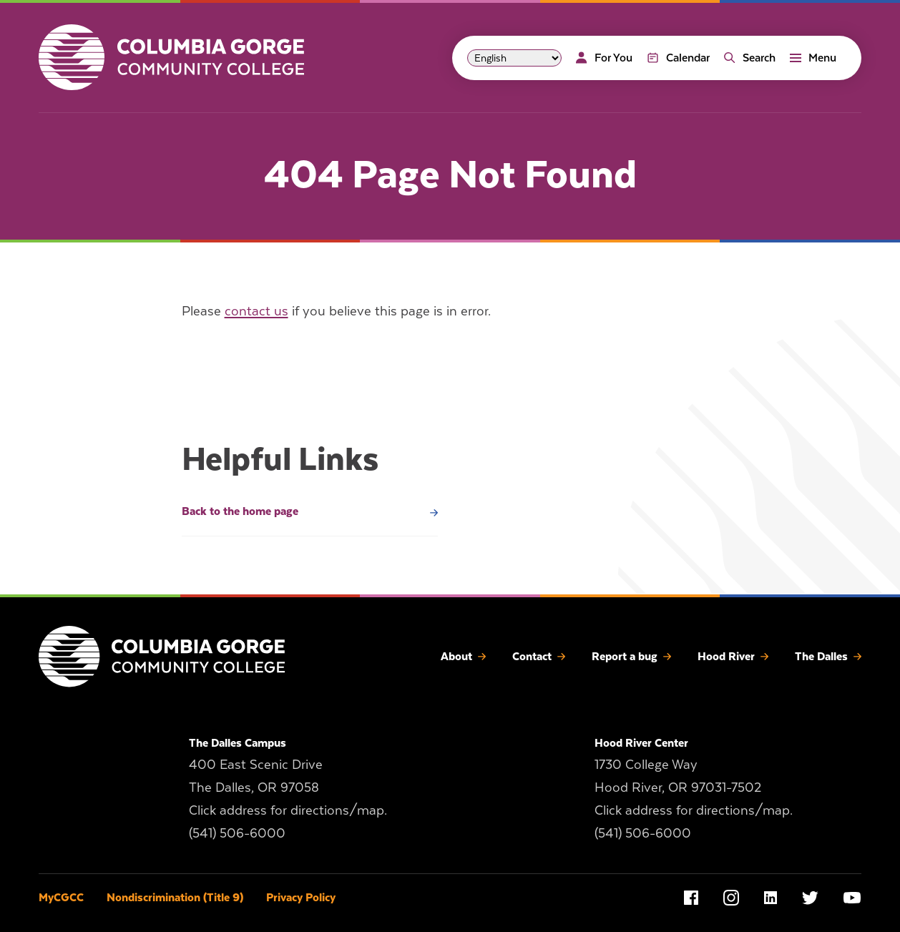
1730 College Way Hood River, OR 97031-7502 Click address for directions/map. (694, 787)
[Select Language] (514, 58)
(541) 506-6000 (237, 832)
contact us (256, 310)
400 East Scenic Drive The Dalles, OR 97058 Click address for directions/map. (288, 787)
